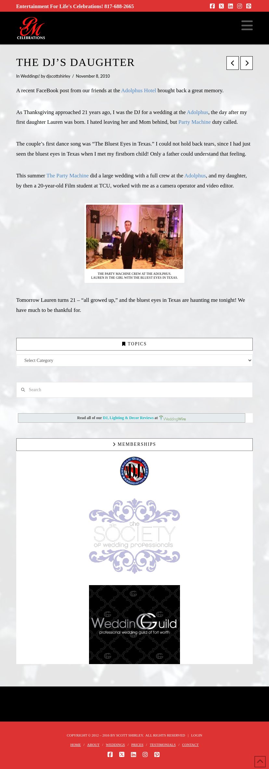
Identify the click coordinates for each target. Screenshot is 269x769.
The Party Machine (67, 176)
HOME (75, 745)
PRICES (137, 745)
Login (196, 735)
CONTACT (190, 745)
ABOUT (93, 745)
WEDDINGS (115, 745)
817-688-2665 (119, 6)
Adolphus (197, 112)
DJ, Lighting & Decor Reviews (129, 418)
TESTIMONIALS (163, 745)
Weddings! (30, 76)
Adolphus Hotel (138, 90)
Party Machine (194, 122)
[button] (247, 25)
